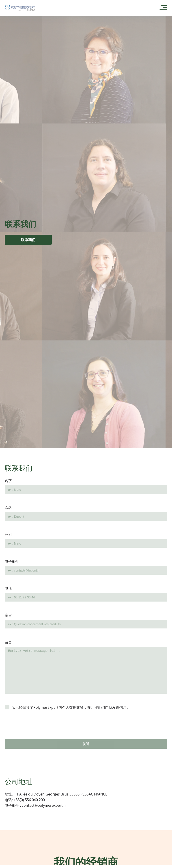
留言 (8, 642)
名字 (8, 480)
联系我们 (28, 239)
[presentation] (39, 730)
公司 (8, 534)
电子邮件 (12, 561)
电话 (8, 588)
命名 (8, 507)
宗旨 (8, 615)
